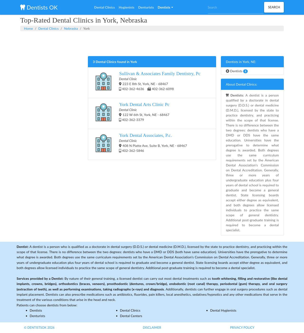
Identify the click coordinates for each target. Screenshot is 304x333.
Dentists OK (38, 7)
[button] (165, 7)
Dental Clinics (48, 28)
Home (28, 28)
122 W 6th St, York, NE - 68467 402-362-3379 (131, 113)
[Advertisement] (152, 43)
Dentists (237, 71)
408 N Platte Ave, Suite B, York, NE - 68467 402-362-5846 (140, 144)
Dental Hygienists (223, 310)
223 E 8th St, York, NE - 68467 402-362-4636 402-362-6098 (146, 82)
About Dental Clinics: (241, 84)
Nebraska (71, 28)
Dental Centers (131, 316)
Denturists (37, 316)
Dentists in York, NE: (241, 62)
